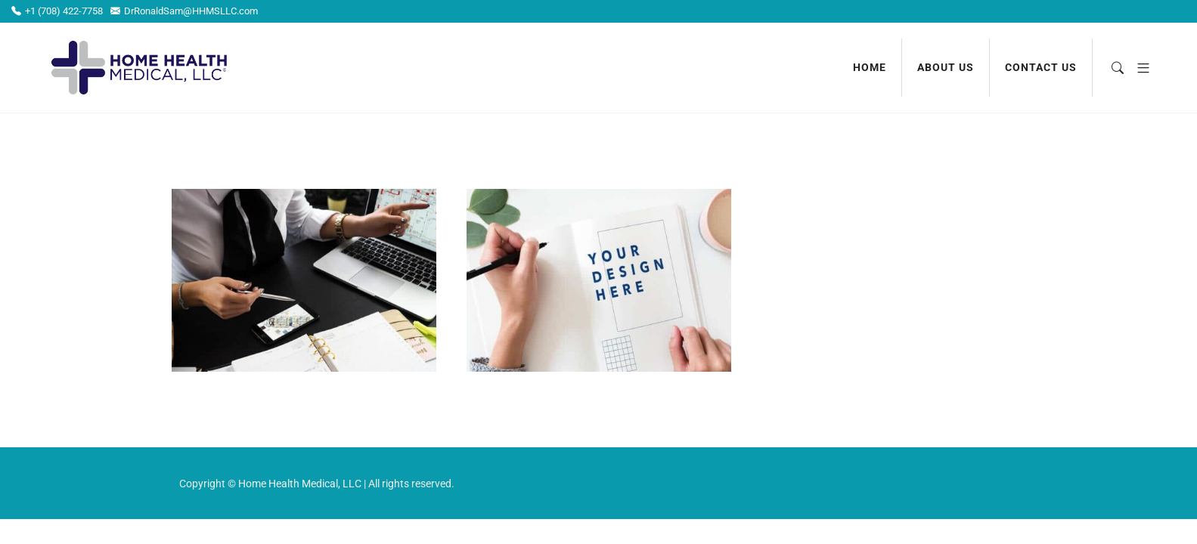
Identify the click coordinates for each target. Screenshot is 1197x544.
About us (945, 67)
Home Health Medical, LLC (299, 484)
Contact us (1041, 67)
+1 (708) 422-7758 (57, 11)
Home (869, 67)
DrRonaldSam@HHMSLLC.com (184, 11)
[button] (1138, 68)
